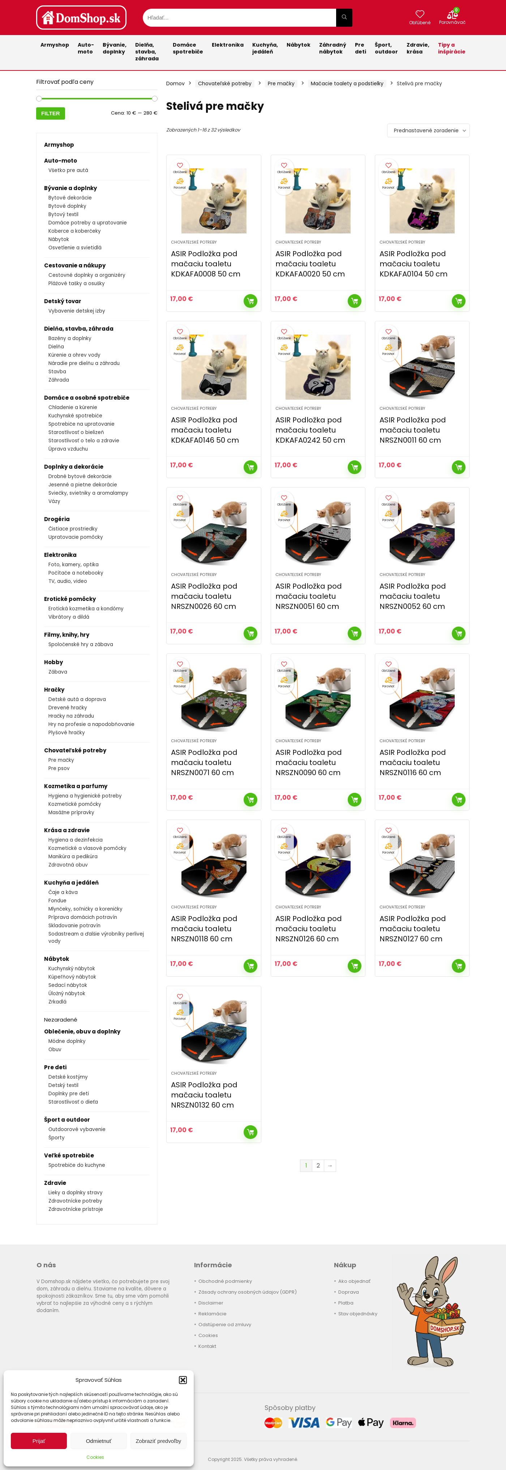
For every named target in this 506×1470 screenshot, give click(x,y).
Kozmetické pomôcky (74, 804)
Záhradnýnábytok (332, 48)
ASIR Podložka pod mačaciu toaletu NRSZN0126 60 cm (308, 929)
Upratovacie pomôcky (75, 537)
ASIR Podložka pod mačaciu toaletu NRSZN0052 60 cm (413, 596)
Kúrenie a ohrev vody (74, 355)
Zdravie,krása (418, 48)
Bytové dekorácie (70, 197)
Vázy (54, 501)
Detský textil (63, 1085)
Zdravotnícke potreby (75, 1201)
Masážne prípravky (71, 812)
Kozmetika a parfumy (75, 786)
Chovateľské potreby (75, 750)
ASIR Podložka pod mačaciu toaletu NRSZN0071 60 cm (204, 762)
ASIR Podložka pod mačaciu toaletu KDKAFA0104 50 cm (413, 264)
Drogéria (57, 519)
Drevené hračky (67, 707)
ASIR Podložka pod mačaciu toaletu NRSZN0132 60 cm (204, 1095)
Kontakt (207, 1346)
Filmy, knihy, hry (66, 635)
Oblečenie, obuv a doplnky (82, 1031)
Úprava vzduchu (68, 449)
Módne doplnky (67, 1041)
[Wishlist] (420, 15)
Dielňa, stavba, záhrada (147, 51)
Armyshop (54, 44)
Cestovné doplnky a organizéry (86, 275)
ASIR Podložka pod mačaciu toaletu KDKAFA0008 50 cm (205, 264)
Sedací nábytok (67, 985)
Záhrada (58, 380)
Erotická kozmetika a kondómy (86, 608)
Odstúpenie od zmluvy (224, 1324)
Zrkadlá (57, 1001)
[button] (182, 1380)
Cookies (95, 1457)
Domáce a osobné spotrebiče (86, 397)
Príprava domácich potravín (82, 917)
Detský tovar (62, 301)
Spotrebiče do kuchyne (76, 1165)
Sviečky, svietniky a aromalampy (88, 493)
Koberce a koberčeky (74, 231)
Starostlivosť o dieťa (73, 1102)
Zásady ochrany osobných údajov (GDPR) (247, 1292)
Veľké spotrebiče (69, 1155)
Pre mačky (61, 760)
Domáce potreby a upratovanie (87, 222)
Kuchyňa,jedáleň (265, 48)
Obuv (54, 1049)
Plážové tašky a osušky (76, 283)
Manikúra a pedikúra (73, 856)
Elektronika (228, 44)
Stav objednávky (357, 1313)
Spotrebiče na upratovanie (81, 424)
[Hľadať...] (344, 18)
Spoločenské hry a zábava (80, 644)
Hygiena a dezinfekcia (75, 840)
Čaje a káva (63, 892)
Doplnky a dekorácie (73, 466)
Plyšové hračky (66, 732)
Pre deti (360, 48)
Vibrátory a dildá (68, 617)
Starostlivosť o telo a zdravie (83, 440)
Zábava (57, 672)
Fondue (57, 900)
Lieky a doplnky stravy (75, 1192)
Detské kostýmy (68, 1077)
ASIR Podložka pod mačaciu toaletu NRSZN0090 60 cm (308, 762)
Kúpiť (250, 301)
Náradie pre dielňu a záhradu (84, 363)
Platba (345, 1302)
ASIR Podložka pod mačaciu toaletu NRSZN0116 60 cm (413, 762)
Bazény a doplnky (69, 338)
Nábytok (298, 44)
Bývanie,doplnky (114, 48)
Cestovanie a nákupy (75, 265)
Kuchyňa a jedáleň (71, 882)
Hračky (54, 689)
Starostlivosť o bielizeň (76, 432)
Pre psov (59, 768)
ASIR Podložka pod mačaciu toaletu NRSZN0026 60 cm (204, 596)
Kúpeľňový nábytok (72, 976)
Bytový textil (63, 214)
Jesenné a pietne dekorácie (82, 484)
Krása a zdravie (67, 830)
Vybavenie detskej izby (76, 311)
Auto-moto (86, 48)
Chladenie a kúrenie (72, 407)
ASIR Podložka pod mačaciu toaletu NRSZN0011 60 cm (413, 430)
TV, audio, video (67, 581)
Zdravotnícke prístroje (75, 1209)
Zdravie (55, 1183)
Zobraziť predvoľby (158, 1441)
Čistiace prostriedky (73, 528)
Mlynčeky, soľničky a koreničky (85, 909)
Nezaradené (60, 1019)
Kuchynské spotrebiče (75, 415)
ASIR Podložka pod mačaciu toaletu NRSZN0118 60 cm (204, 929)
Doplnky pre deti (68, 1093)
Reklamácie (212, 1313)
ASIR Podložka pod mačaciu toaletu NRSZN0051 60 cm (308, 596)
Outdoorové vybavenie (77, 1129)
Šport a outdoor (67, 1119)
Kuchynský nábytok (71, 968)
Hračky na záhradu (71, 716)
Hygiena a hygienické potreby (85, 795)
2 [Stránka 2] (318, 1165)
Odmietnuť (99, 1441)
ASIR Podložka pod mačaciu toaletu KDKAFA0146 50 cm (205, 430)
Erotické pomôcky (70, 599)
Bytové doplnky (67, 206)
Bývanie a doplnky (70, 188)
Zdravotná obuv (68, 864)
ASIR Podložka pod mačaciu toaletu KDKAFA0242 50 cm (310, 430)
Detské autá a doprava (77, 699)
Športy (56, 1137)
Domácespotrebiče (188, 48)
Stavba (57, 371)
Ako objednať (354, 1281)
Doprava (348, 1292)
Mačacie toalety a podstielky (347, 83)
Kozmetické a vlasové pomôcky (87, 848)
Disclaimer (210, 1302)
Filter (50, 113)
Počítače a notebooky (75, 572)
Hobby (53, 662)
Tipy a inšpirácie (452, 48)
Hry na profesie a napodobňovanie (91, 724)
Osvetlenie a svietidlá (75, 247)
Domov (175, 83)
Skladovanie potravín (74, 925)
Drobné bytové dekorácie (80, 476)
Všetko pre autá (68, 170)
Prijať (39, 1441)
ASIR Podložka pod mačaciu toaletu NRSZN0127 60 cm (413, 929)
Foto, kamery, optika (73, 564)
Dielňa (56, 346)
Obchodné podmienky (225, 1281)
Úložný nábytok (66, 993)
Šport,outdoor (386, 48)
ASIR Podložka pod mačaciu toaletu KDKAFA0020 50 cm (310, 264)
